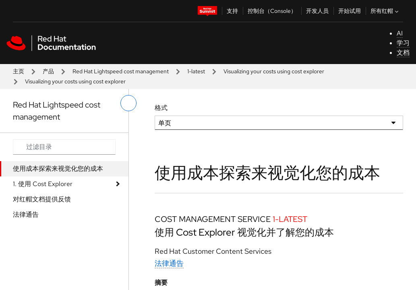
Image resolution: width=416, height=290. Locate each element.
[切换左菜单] (128, 103)
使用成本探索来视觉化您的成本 (58, 168)
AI (400, 33)
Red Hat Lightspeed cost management (120, 71)
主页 (18, 71)
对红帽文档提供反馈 (42, 199)
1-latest (196, 71)
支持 (232, 10)
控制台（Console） (272, 10)
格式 (161, 108)
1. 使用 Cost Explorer (42, 184)
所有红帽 (385, 10)
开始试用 (349, 10)
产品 (48, 71)
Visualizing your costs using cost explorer (274, 71)
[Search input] (64, 147)
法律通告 (26, 214)
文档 (403, 52)
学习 (403, 43)
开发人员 (317, 10)
